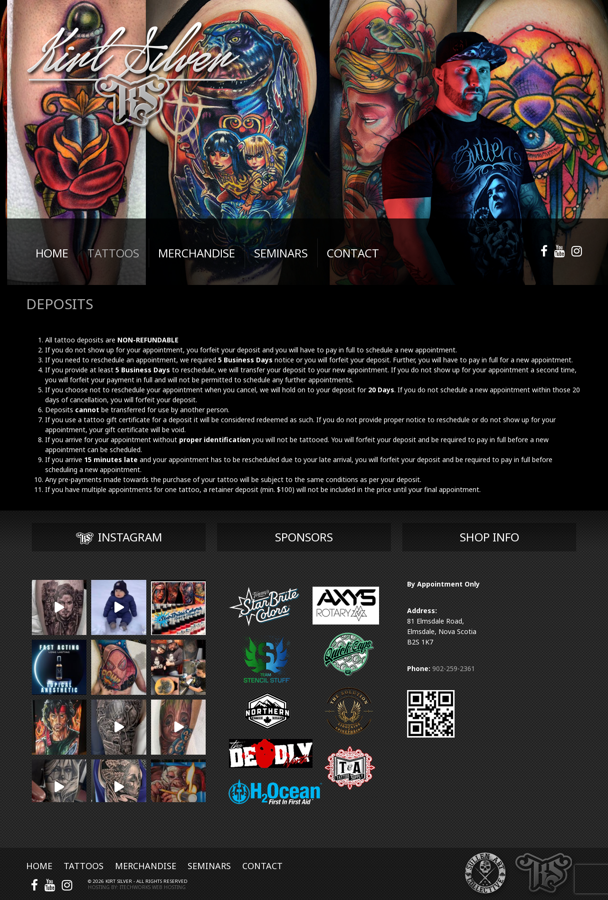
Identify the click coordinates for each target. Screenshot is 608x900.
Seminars (209, 866)
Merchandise (145, 866)
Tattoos (84, 866)
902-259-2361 (453, 668)
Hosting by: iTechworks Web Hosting (137, 887)
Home (39, 866)
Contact (262, 866)
